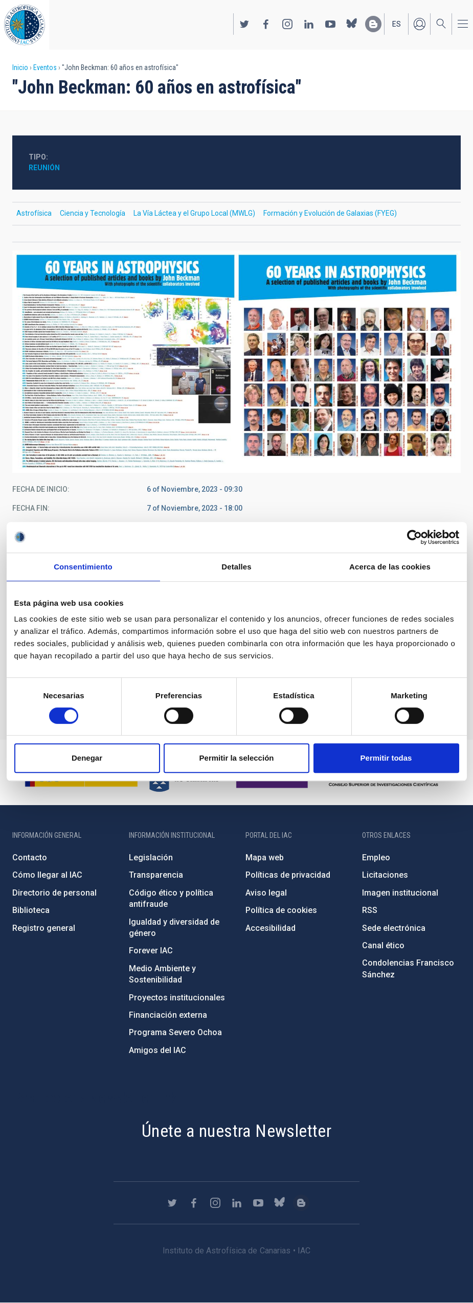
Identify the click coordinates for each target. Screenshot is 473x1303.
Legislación (151, 857)
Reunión (44, 168)
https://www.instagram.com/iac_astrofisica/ (287, 24)
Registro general (43, 928)
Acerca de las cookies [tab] (390, 566)
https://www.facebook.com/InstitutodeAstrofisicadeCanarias (266, 24)
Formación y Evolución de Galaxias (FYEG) (330, 213)
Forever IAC (151, 950)
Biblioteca (31, 910)
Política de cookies (281, 910)
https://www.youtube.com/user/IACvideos (330, 24)
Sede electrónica (393, 928)
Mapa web (264, 857)
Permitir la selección (236, 757)
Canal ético (383, 945)
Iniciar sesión (419, 24)
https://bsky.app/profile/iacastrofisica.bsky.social (352, 24)
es (396, 24)
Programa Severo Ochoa (175, 1032)
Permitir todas (386, 757)
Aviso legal (266, 893)
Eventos (45, 67)
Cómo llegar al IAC (47, 875)
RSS (369, 910)
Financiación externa (168, 1015)
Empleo (376, 857)
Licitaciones (385, 875)
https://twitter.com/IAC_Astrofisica (244, 24)
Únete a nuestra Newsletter (236, 1131)
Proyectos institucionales (177, 997)
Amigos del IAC (157, 1050)
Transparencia (156, 875)
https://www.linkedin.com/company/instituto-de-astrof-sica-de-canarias (309, 24)
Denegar (87, 757)
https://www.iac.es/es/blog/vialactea (373, 24)
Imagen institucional (400, 893)
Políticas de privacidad (287, 875)
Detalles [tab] (236, 566)
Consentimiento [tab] (83, 566)
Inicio (20, 67)
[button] (236, 361)
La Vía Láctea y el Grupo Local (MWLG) (194, 213)
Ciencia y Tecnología (92, 213)
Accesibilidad (270, 928)
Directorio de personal (54, 893)
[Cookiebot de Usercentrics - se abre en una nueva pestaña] (414, 537)
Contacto (29, 857)
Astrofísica (34, 213)
